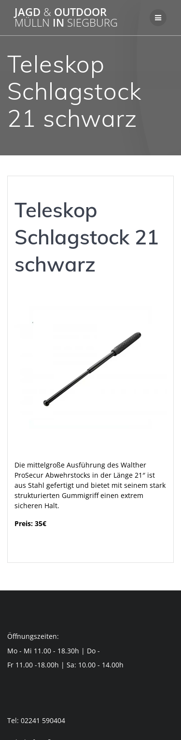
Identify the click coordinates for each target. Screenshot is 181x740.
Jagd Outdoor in (66, 18)
